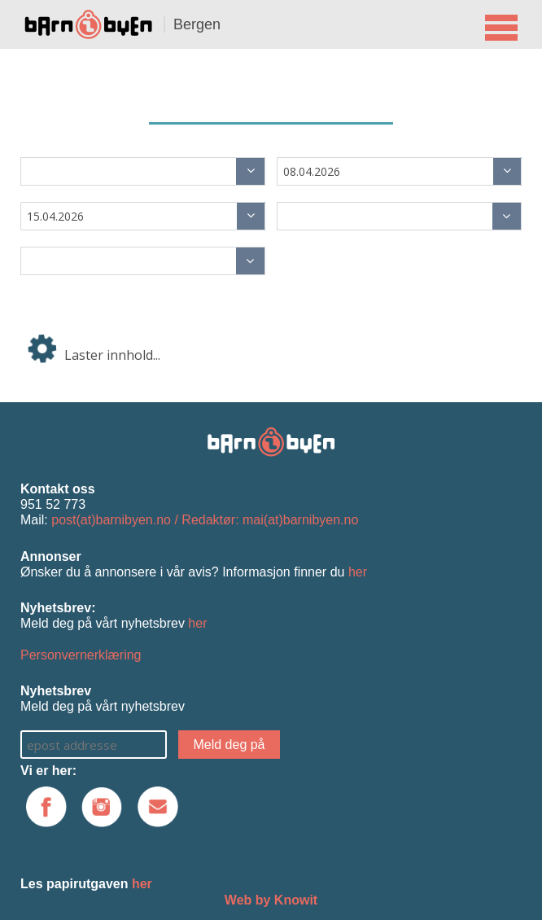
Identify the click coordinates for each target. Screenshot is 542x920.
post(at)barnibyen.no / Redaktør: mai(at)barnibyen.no (204, 520)
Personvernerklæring (81, 655)
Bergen (197, 24)
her (357, 572)
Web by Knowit (271, 900)
